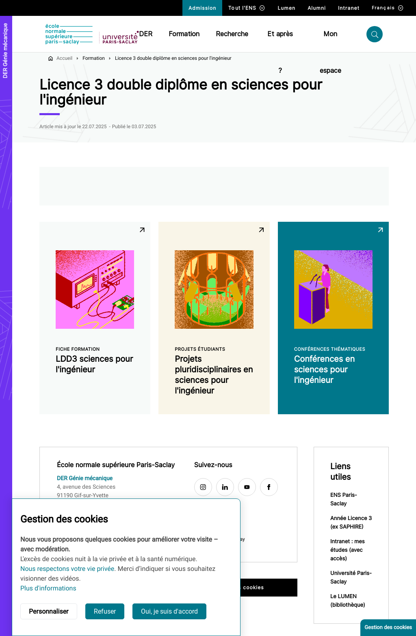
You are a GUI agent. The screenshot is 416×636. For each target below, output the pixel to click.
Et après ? (280, 41)
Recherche (232, 34)
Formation (184, 34)
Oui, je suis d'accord (169, 611)
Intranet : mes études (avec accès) (347, 550)
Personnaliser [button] (49, 611)
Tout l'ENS (246, 8)
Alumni (317, 8)
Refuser (105, 611)
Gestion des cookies (388, 628)
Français (388, 8)
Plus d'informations (48, 588)
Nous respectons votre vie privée (67, 569)
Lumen (286, 8)
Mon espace (330, 41)
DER (145, 34)
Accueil (64, 58)
